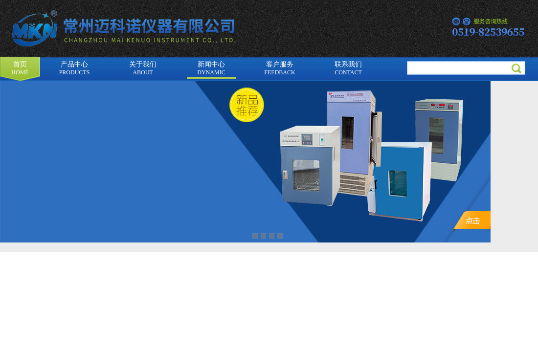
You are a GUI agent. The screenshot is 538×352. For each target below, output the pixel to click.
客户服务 (279, 68)
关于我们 (143, 68)
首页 (19, 68)
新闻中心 (211, 68)
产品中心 (74, 68)
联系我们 (348, 68)
